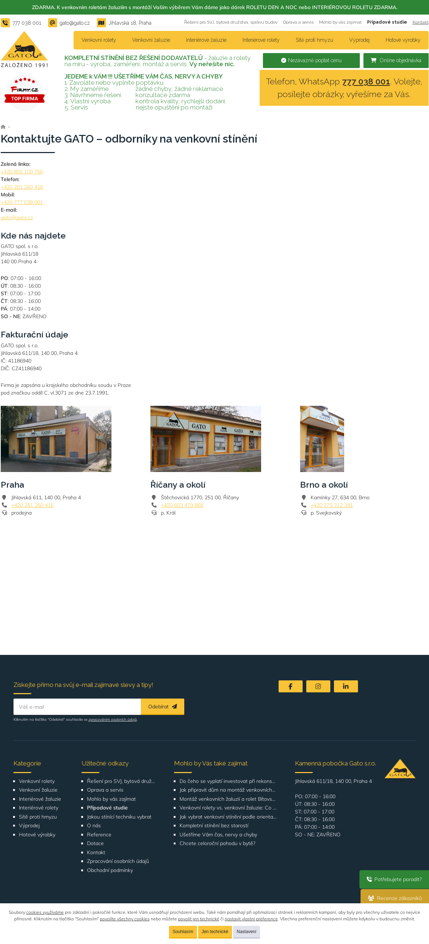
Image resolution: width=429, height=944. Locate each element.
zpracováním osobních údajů (112, 719)
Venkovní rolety (99, 40)
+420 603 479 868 (182, 505)
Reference (99, 835)
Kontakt (421, 22)
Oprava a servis (298, 22)
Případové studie (387, 22)
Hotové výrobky (403, 40)
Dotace (95, 843)
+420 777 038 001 (22, 202)
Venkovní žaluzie (151, 40)
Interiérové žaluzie (206, 40)
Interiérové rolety (261, 40)
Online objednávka (396, 60)
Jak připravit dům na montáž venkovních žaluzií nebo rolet (228, 790)
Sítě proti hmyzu (314, 40)
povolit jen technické (198, 918)
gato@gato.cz (17, 217)
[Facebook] (291, 686)
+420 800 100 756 (22, 171)
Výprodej (359, 40)
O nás (94, 826)
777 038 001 (366, 81)
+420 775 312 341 (332, 505)
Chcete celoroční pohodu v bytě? (217, 843)
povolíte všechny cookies (125, 918)
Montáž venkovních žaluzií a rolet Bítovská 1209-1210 (228, 799)
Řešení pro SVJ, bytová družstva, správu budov (231, 22)
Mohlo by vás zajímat (340, 22)
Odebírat (162, 706)
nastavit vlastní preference (251, 918)
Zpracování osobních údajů (118, 861)
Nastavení (246, 931)
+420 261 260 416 (22, 187)
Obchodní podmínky (110, 870)
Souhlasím (183, 931)
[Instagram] (318, 686)
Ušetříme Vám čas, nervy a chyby (218, 835)
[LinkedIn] (346, 686)
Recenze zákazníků (395, 898)
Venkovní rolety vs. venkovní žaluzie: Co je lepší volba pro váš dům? (228, 808)
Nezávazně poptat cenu (311, 60)
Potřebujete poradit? (394, 879)
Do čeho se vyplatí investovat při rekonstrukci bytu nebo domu (228, 781)
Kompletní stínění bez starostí (214, 826)
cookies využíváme (45, 912)
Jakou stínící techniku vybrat (119, 817)
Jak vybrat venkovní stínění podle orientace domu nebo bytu (228, 817)
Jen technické (215, 931)
